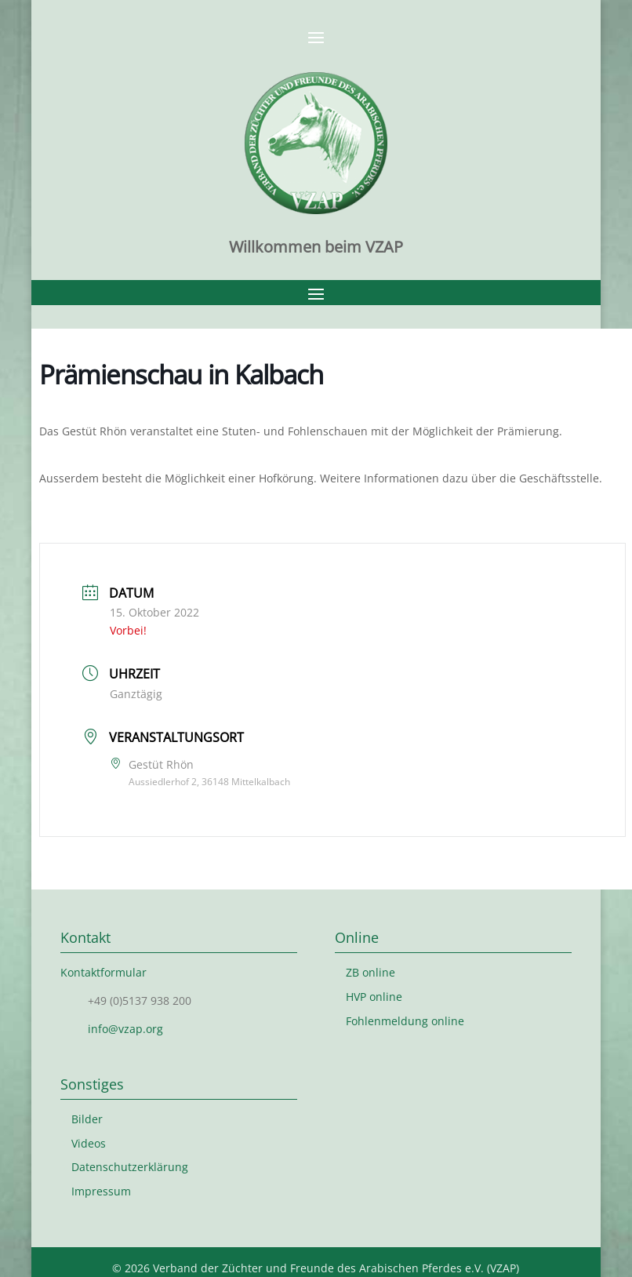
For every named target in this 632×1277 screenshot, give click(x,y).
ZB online (370, 972)
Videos (88, 1143)
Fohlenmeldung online (405, 1020)
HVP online (374, 996)
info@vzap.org (125, 1028)
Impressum (101, 1191)
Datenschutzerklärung (129, 1166)
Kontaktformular (103, 972)
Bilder (87, 1118)
